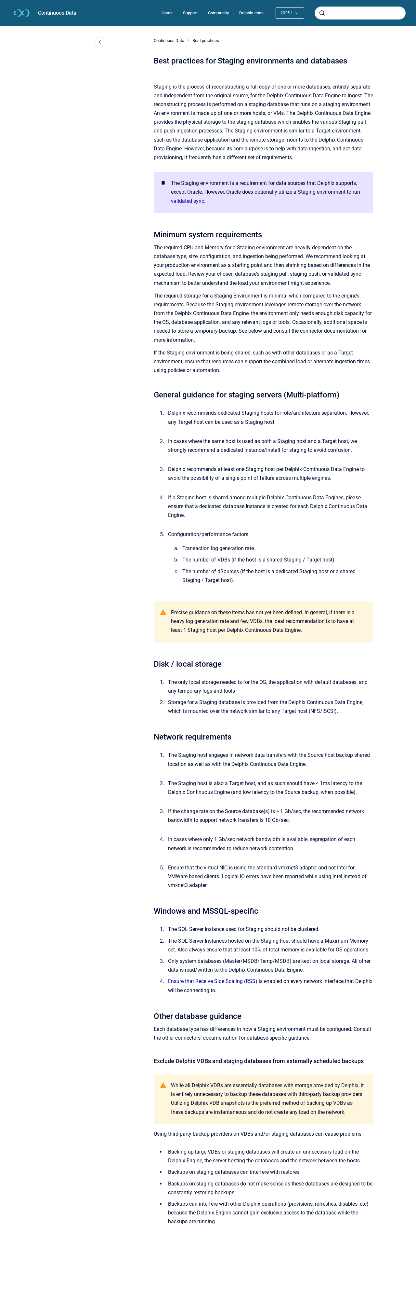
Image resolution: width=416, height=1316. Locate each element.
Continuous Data (57, 13)
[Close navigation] (100, 42)
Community (218, 12)
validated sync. (188, 201)
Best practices (205, 40)
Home (167, 12)
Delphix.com (251, 12)
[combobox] (360, 13)
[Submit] (322, 13)
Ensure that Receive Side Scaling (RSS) (212, 981)
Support (190, 12)
